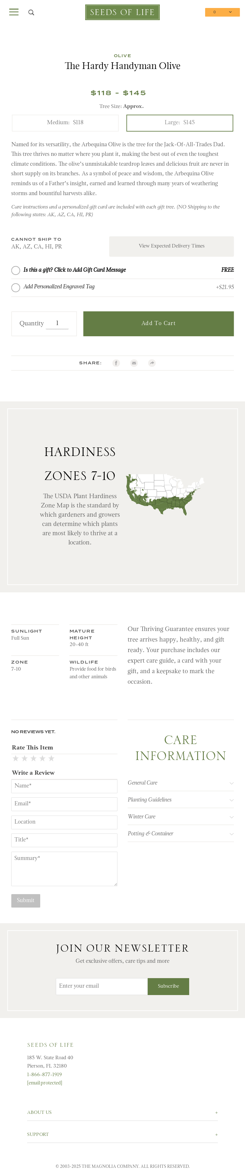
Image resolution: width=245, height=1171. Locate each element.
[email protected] (44, 1083)
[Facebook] (116, 363)
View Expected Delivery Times (171, 246)
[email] (134, 363)
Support (38, 1134)
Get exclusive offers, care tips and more (122, 961)
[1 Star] (15, 759)
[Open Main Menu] (14, 12)
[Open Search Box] (31, 12)
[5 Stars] (51, 759)
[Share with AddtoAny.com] (152, 363)
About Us (39, 1112)
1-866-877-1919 (44, 1074)
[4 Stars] (42, 759)
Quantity (31, 324)
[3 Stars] (33, 759)
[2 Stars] (24, 759)
